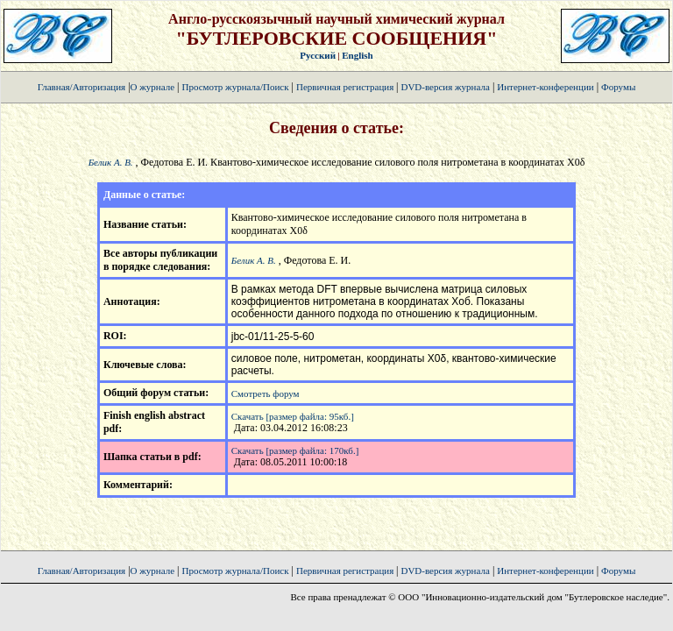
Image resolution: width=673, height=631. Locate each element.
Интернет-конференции (545, 87)
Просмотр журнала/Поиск (234, 87)
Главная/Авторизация (81, 87)
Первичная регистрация (346, 87)
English (357, 55)
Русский (318, 55)
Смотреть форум (265, 393)
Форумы (618, 87)
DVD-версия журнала (444, 87)
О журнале (153, 87)
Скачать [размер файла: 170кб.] (295, 450)
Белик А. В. (111, 162)
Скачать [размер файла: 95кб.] (292, 416)
